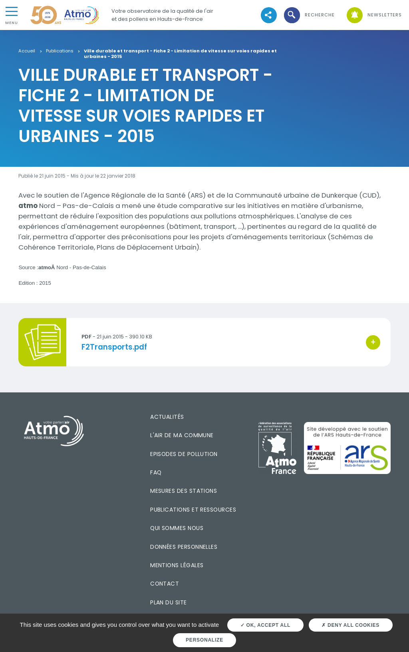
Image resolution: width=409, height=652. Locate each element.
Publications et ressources (193, 510)
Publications (59, 51)
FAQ (155, 472)
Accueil (26, 51)
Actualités (167, 417)
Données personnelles (183, 547)
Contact (164, 584)
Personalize (204, 640)
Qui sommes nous (176, 528)
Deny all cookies (350, 625)
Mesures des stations (183, 491)
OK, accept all (265, 625)
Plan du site (168, 602)
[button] (308, 15)
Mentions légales (176, 565)
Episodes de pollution (184, 454)
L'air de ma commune (182, 435)
